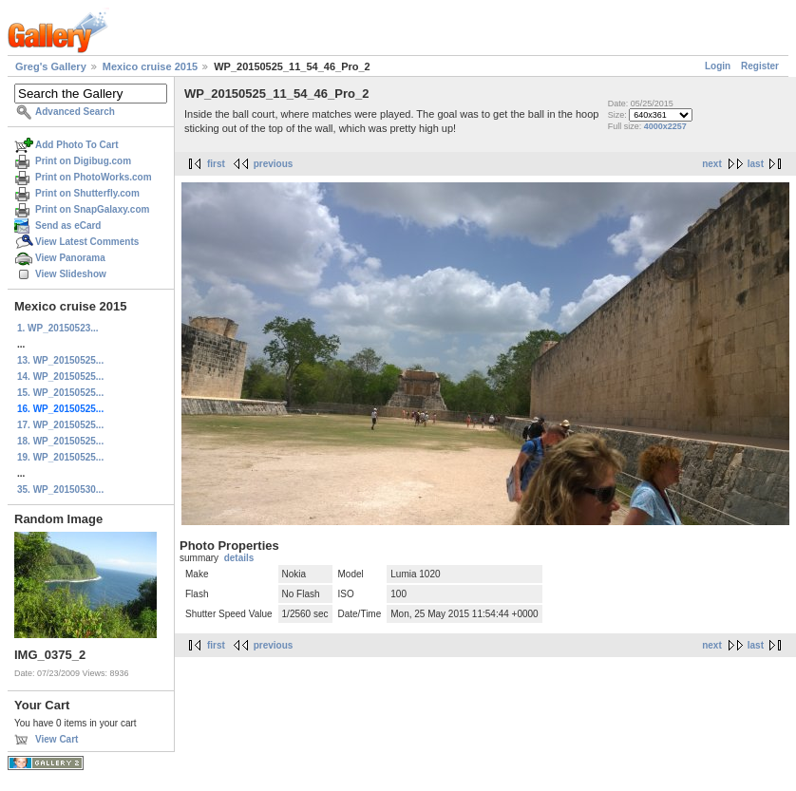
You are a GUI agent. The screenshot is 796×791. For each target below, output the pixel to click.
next (712, 164)
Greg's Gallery (50, 66)
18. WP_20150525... (60, 441)
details (239, 558)
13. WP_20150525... (60, 360)
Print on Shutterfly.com (87, 193)
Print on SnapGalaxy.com (92, 209)
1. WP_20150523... (58, 328)
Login (717, 66)
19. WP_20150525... (60, 457)
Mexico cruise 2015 (150, 66)
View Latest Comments (87, 241)
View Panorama (70, 258)
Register (760, 66)
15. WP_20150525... (60, 392)
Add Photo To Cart (77, 145)
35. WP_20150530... (60, 489)
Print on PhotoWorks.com (93, 177)
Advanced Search (75, 111)
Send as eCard (68, 225)
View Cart (56, 739)
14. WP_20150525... (60, 376)
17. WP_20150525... (60, 425)
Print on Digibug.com (83, 161)
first (216, 164)
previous (274, 164)
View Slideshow (70, 274)
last (756, 164)
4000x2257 (665, 126)
